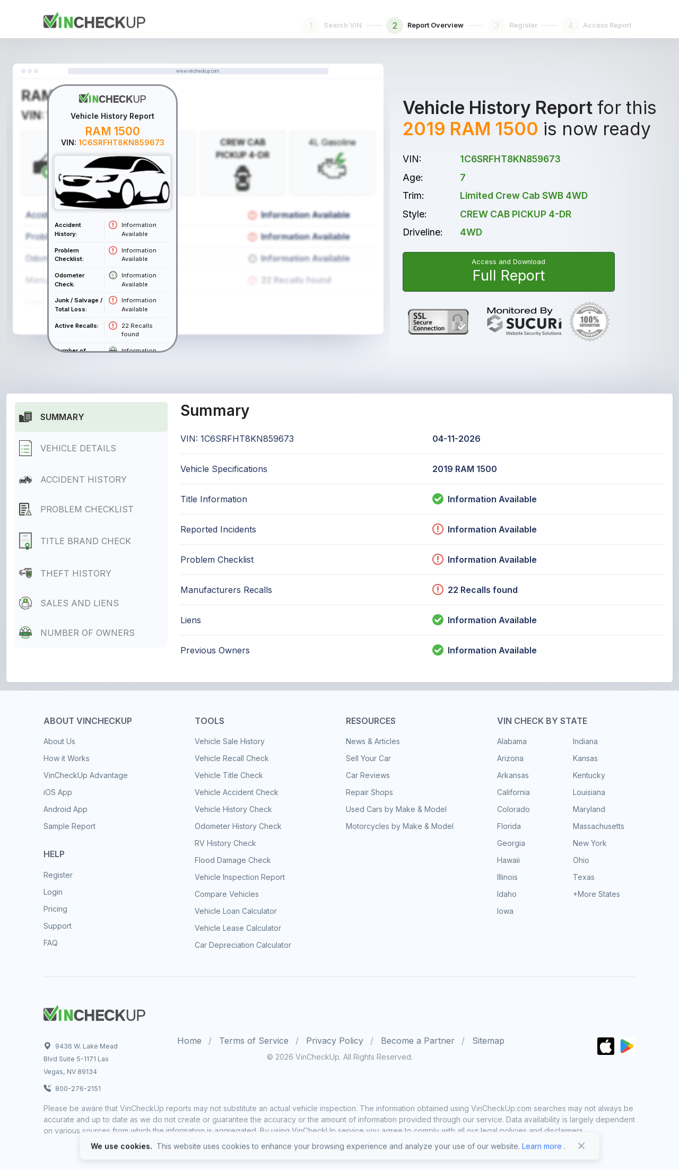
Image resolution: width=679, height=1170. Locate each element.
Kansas (585, 758)
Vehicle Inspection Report (240, 876)
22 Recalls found (475, 589)
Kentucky (589, 775)
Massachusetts (598, 826)
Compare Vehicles (227, 893)
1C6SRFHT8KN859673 (510, 158)
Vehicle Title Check (229, 775)
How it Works (66, 758)
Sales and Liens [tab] (69, 603)
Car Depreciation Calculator (243, 944)
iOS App (57, 792)
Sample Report (69, 826)
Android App (65, 809)
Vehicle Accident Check (236, 792)
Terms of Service (254, 1040)
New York (590, 843)
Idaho (507, 893)
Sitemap (488, 1040)
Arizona (510, 758)
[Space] (94, 1011)
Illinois (507, 876)
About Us (59, 741)
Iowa (505, 910)
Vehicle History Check (233, 809)
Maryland (589, 809)
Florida (509, 826)
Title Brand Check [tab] (75, 541)
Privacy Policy (334, 1040)
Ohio (581, 860)
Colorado (513, 809)
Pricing (55, 908)
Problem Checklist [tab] (76, 509)
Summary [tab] (51, 416)
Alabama (512, 741)
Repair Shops (369, 792)
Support (57, 925)
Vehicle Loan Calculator (236, 910)
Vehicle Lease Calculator (238, 927)
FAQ (50, 942)
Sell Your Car (368, 758)
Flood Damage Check (233, 860)
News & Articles (373, 741)
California (513, 792)
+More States (596, 893)
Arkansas (513, 775)
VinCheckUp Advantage (85, 775)
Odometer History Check (238, 826)
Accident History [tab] (73, 479)
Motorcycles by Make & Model (400, 826)
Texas (584, 876)
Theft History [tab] (65, 573)
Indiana (585, 741)
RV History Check (225, 843)
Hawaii (508, 860)
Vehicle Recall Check (232, 758)
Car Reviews (368, 775)
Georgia (511, 843)
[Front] (94, 18)
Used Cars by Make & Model (396, 809)
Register (58, 874)
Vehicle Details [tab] (67, 448)
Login (53, 891)
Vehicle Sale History (230, 741)
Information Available (492, 499)
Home (189, 1040)
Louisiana (589, 792)
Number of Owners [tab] (77, 632)
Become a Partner (418, 1040)
